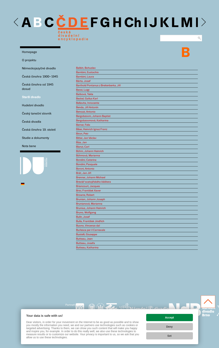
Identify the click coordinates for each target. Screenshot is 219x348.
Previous (16, 22)
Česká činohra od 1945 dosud (37, 87)
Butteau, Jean (84, 239)
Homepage (29, 52)
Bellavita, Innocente (87, 103)
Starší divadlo (31, 97)
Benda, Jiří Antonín (87, 107)
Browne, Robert (85, 195)
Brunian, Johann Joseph (90, 199)
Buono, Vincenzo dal (88, 225)
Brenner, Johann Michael (90, 177)
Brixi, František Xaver (88, 190)
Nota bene (29, 146)
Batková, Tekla (84, 94)
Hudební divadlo (33, 105)
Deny (169, 326)
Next (203, 22)
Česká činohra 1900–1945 (40, 76)
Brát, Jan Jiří (83, 173)
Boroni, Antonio (85, 168)
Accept (169, 317)
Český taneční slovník (36, 113)
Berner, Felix (83, 125)
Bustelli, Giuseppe (86, 234)
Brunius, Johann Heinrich (91, 208)
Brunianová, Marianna (89, 203)
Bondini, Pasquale (86, 164)
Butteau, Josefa (85, 243)
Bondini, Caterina (86, 160)
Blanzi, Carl (82, 147)
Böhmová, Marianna (88, 155)
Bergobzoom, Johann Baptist (93, 116)
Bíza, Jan (81, 142)
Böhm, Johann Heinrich (90, 151)
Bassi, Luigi (82, 90)
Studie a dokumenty (35, 138)
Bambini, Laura (85, 76)
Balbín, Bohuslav (86, 68)
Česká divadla (31, 121)
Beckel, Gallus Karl (87, 98)
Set (169, 335)
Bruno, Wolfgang (86, 212)
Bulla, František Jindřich (90, 221)
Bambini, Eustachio (87, 72)
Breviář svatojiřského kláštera (93, 182)
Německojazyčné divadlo (39, 68)
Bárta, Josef (83, 81)
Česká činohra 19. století (39, 129)
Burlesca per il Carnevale (90, 230)
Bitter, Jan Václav (86, 138)
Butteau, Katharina (87, 247)
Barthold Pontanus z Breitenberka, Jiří (98, 85)
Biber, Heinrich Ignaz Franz (91, 129)
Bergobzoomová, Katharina (92, 120)
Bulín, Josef (83, 217)
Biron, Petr (82, 133)
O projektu (29, 60)
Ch (133, 23)
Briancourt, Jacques (88, 186)
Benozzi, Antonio (85, 111)
